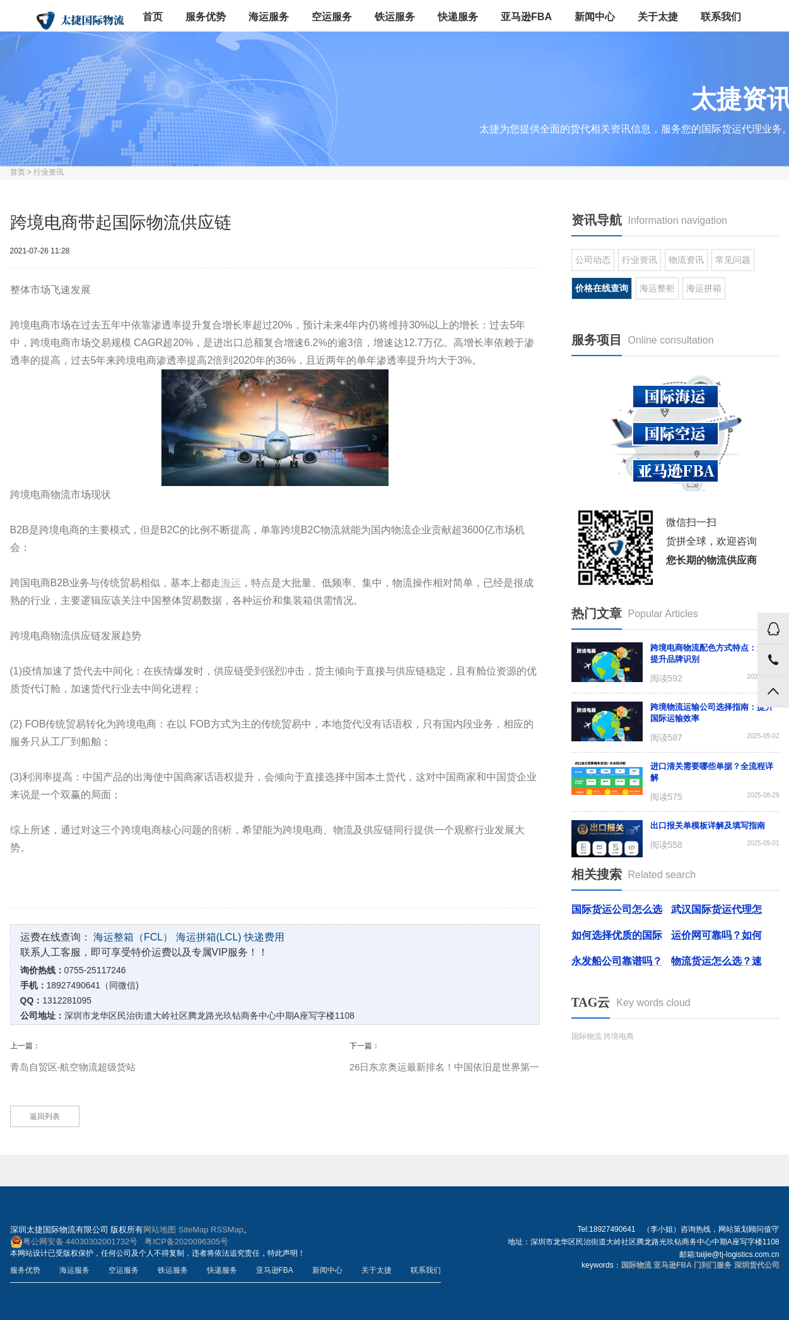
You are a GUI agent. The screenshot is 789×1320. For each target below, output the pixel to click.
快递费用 (264, 937)
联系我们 (721, 16)
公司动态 (593, 260)
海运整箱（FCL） (133, 937)
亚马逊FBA (526, 16)
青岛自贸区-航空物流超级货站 (73, 1067)
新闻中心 (595, 16)
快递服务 (458, 16)
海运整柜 (657, 288)
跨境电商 (619, 1036)
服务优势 (205, 16)
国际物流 (586, 1036)
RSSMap (227, 1229)
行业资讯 (48, 172)
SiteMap (193, 1229)
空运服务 (332, 16)
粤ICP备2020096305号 (186, 1241)
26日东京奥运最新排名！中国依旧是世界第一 (444, 1067)
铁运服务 (395, 16)
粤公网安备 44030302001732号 (74, 1242)
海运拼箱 (704, 288)
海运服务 (268, 16)
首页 (153, 16)
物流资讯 (686, 260)
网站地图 (159, 1229)
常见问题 (733, 260)
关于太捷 (658, 16)
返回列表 (45, 1116)
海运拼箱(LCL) (209, 937)
